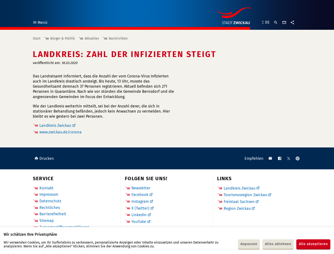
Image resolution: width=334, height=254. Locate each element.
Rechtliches (49, 207)
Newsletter (140, 188)
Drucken (44, 158)
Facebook (139, 194)
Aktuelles (92, 38)
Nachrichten (118, 38)
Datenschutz (50, 201)
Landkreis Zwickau (55, 125)
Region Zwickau (237, 208)
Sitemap (46, 220)
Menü (40, 23)
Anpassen (248, 244)
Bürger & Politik (62, 38)
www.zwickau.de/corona (60, 132)
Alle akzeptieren (313, 244)
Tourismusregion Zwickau (245, 195)
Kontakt (46, 188)
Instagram (140, 201)
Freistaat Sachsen (239, 201)
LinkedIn (139, 215)
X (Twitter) (140, 208)
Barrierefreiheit (52, 214)
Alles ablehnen (278, 244)
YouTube (138, 221)
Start (36, 38)
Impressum (48, 194)
